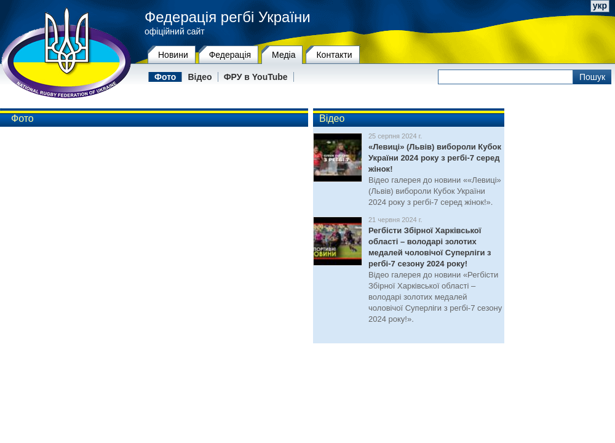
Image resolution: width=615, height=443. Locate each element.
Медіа (283, 55)
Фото (165, 77)
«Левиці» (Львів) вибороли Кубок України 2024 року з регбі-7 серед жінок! (434, 158)
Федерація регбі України (228, 17)
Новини (173, 55)
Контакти (334, 55)
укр (600, 5)
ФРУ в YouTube (256, 77)
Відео (200, 77)
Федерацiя (230, 55)
